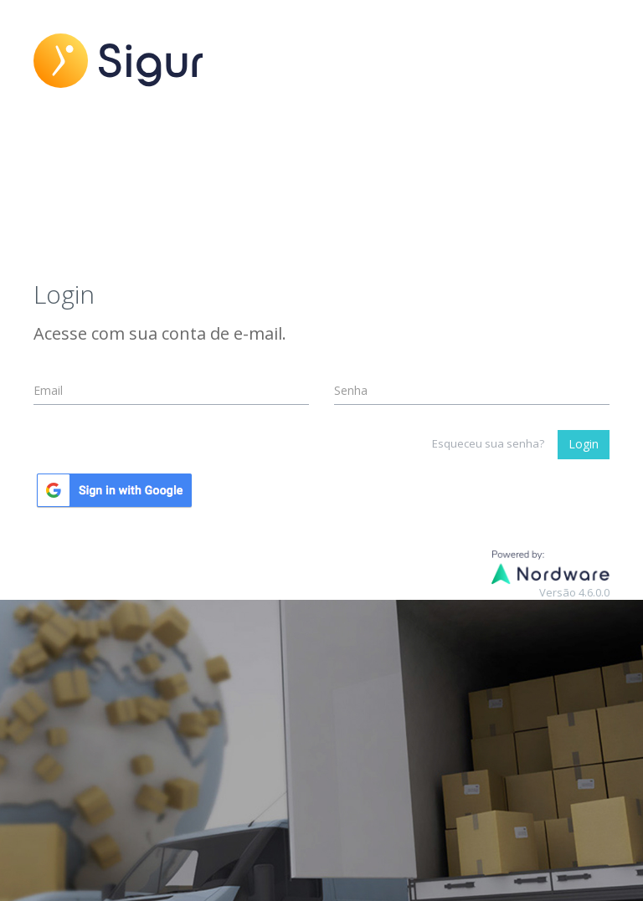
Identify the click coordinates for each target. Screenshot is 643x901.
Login (583, 444)
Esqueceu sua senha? (488, 443)
